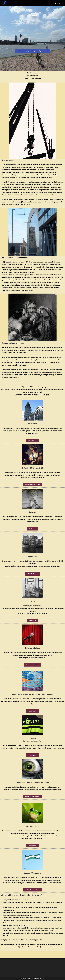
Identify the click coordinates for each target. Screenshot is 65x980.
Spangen (57, 262)
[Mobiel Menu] (58, 3)
